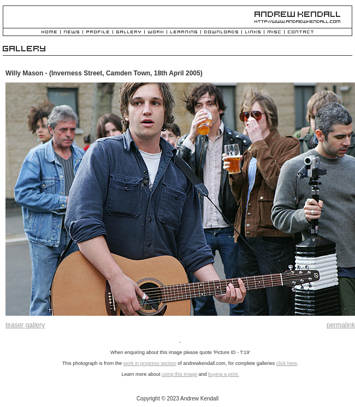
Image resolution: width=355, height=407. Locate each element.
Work (155, 32)
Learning (183, 32)
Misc (274, 32)
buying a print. (223, 374)
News (71, 32)
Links (253, 32)
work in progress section (149, 363)
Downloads (221, 32)
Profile (97, 32)
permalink (341, 325)
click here (286, 363)
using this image (179, 374)
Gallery (128, 32)
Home (49, 32)
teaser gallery (25, 325)
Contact (300, 32)
